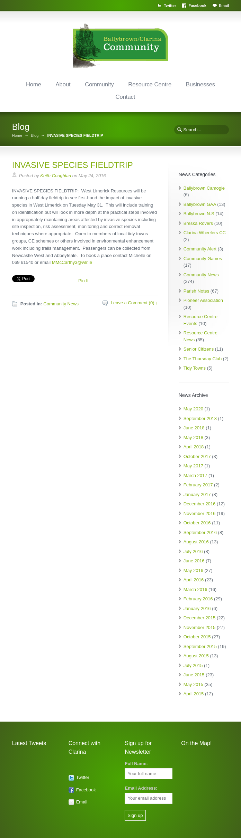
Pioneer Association (203, 300)
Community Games (203, 258)
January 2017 (197, 494)
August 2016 (196, 541)
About (63, 84)
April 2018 (194, 446)
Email (224, 5)
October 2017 (197, 456)
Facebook (197, 5)
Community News (61, 303)
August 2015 (196, 655)
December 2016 (200, 503)
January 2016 (197, 608)
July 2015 (193, 665)
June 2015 (194, 674)
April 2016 (194, 579)
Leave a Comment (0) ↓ (134, 302)
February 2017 (198, 484)
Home (33, 84)
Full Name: (136, 763)
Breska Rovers (198, 223)
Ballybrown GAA (200, 204)
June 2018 (194, 427)
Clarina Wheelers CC (205, 232)
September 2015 (200, 646)
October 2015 (197, 636)
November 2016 (200, 513)
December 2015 (200, 617)
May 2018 (193, 437)
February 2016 (198, 598)
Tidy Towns (195, 368)
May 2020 (193, 408)
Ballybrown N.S (199, 213)
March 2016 (195, 589)
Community (99, 84)
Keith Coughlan (55, 175)
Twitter (170, 5)
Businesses (200, 84)
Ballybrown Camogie (204, 188)
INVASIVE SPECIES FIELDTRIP (72, 165)
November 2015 (200, 627)
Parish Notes (196, 291)
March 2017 (195, 475)
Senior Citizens (199, 349)
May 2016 (193, 570)
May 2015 (193, 684)
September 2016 (200, 532)
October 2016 (197, 522)
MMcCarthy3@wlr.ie (72, 262)
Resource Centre (149, 84)
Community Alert (200, 248)
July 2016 (193, 551)
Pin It (83, 280)
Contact (125, 97)
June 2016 (194, 560)
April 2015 (194, 693)
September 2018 (200, 418)
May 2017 (193, 465)
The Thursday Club (203, 358)
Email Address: (141, 788)
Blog (34, 135)
